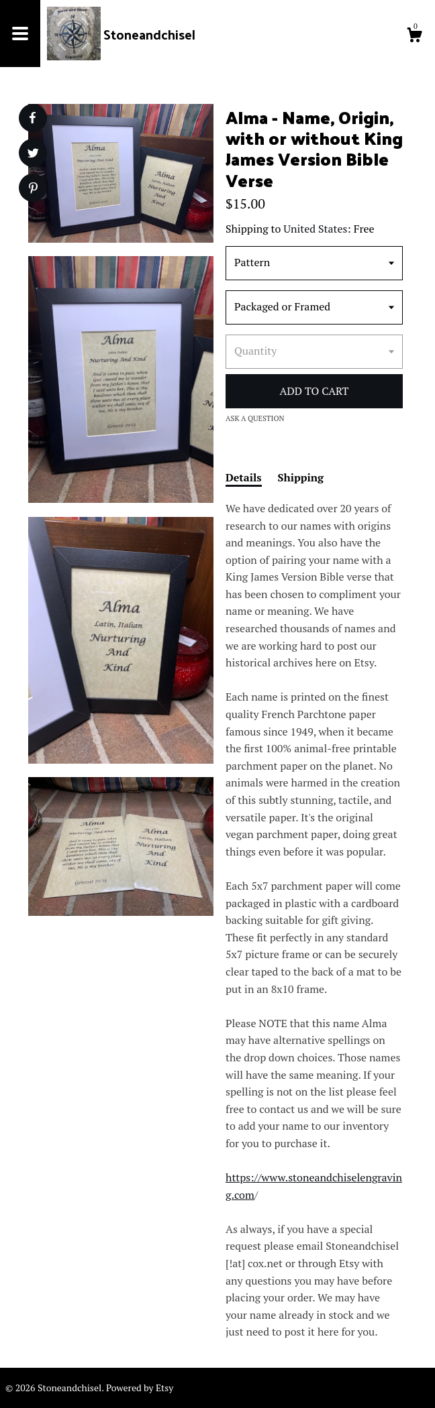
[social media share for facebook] (32, 118)
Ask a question (255, 418)
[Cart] (414, 37)
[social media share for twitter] (33, 154)
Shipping (301, 477)
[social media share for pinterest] (33, 189)
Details (244, 477)
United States (315, 228)
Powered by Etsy (139, 1387)
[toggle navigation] (20, 33)
